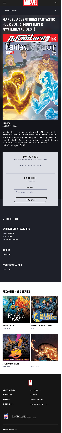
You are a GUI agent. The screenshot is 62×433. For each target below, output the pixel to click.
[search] (56, 3)
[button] (4, 3)
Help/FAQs (7, 395)
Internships (8, 404)
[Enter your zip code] (30, 192)
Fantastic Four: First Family (41, 325)
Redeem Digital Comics (40, 404)
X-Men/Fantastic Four (11, 364)
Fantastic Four (8, 325)
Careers (6, 399)
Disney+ (34, 395)
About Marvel (9, 390)
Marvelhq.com (37, 399)
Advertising (36, 390)
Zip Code (30, 187)
